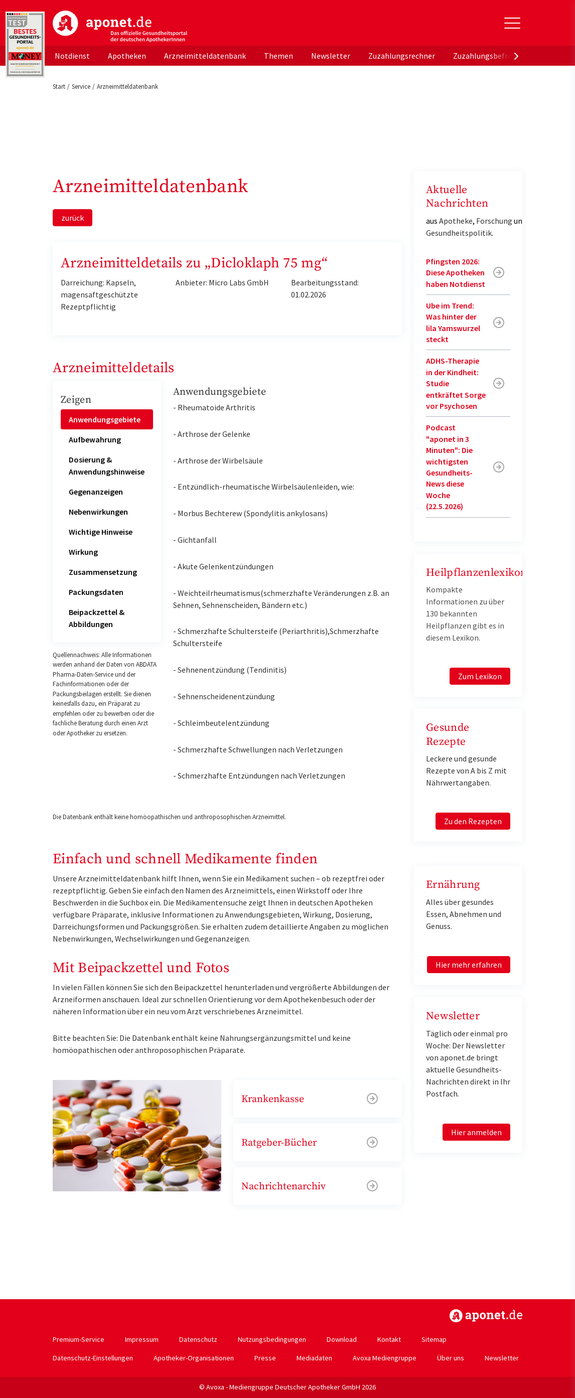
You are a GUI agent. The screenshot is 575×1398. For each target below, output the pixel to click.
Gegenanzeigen (96, 492)
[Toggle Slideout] (512, 23)
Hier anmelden (476, 1132)
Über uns (450, 1357)
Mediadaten (314, 1357)
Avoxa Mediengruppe (384, 1357)
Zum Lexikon (480, 676)
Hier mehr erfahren (469, 965)
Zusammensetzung (103, 572)
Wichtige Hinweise (100, 532)
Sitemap (434, 1339)
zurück (72, 218)
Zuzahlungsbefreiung (490, 56)
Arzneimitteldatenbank (205, 56)
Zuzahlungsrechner (401, 56)
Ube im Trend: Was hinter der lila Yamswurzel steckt (453, 322)
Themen (278, 56)
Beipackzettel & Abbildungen (96, 618)
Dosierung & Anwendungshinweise (107, 465)
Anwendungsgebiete (104, 419)
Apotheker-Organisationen (194, 1357)
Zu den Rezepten (473, 821)
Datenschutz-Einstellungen (93, 1357)
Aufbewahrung (95, 439)
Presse (265, 1357)
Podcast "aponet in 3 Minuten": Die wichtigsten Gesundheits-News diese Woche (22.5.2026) (449, 466)
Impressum (142, 1339)
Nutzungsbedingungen (272, 1339)
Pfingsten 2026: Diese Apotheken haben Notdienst (455, 272)
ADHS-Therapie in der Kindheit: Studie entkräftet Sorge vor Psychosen (456, 383)
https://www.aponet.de (486, 1315)
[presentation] (516, 56)
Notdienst (72, 56)
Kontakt (389, 1339)
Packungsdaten (96, 592)
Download (342, 1339)
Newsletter (330, 56)
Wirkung (83, 552)
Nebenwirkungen (98, 512)
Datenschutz (198, 1339)
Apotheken (127, 56)
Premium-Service (78, 1339)
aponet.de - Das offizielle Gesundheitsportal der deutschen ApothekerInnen (120, 27)
